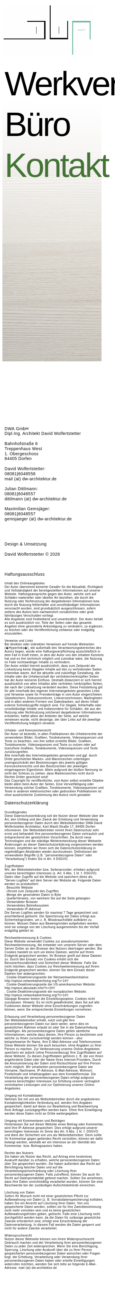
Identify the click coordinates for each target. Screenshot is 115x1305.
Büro (48, 124)
